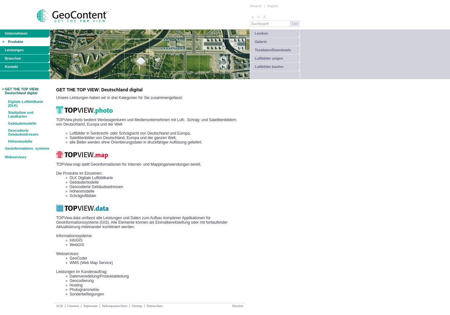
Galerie (261, 42)
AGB (59, 306)
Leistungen (14, 50)
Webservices (15, 157)
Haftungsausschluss (114, 306)
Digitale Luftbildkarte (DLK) (25, 103)
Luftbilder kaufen (269, 67)
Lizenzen (73, 306)
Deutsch (256, 6)
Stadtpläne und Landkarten (20, 114)
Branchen (13, 58)
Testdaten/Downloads (273, 50)
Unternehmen (16, 33)
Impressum (90, 306)
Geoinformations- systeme (27, 148)
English (272, 6)
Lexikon (261, 33)
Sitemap (137, 306)
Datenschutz (154, 306)
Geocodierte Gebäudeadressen (23, 132)
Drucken (237, 306)
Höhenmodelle (20, 141)
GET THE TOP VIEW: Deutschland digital (22, 91)
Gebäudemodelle (22, 123)
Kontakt (11, 67)
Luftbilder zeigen (269, 58)
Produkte (15, 42)
